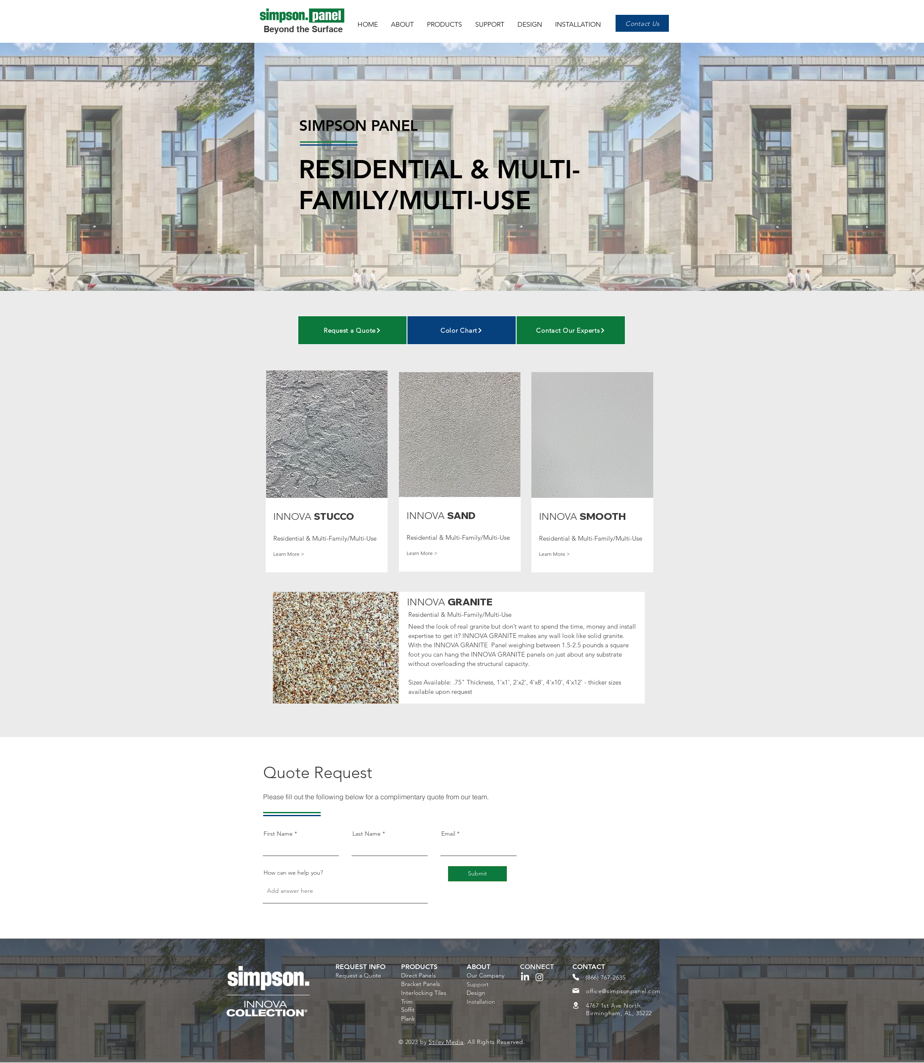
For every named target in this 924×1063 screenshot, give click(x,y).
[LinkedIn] (525, 977)
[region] (329, 486)
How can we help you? (293, 872)
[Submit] (477, 873)
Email (448, 834)
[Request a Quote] (352, 330)
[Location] (575, 1005)
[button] (445, 20)
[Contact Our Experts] (570, 330)
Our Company (485, 975)
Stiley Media (446, 1042)
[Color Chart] (461, 330)
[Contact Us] (642, 23)
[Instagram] (539, 977)
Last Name (366, 834)
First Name (278, 834)
